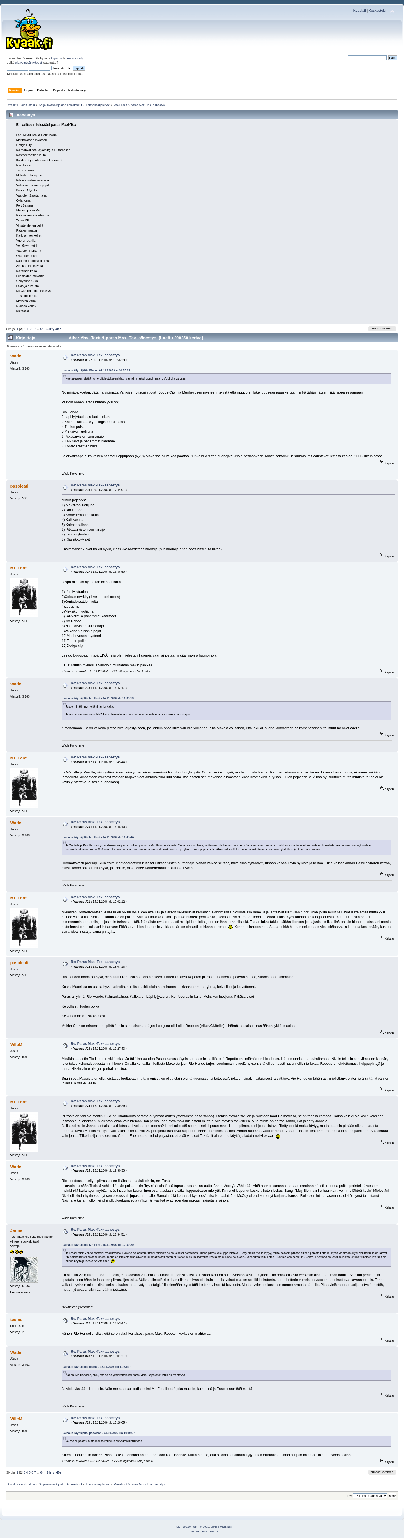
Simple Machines (221, 1526)
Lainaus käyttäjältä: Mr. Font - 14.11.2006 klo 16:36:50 (98, 698)
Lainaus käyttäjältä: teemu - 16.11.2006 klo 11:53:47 (97, 1366)
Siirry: (349, 1495)
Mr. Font (18, 567)
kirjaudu (56, 58)
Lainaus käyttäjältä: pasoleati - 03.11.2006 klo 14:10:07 (99, 1433)
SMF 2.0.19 (183, 1526)
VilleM (16, 1044)
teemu (16, 1319)
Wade (15, 356)
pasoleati (19, 486)
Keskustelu (377, 11)
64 (41, 329)
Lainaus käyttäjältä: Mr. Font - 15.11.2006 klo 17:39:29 (98, 1244)
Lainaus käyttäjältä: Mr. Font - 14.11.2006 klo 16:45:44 (98, 837)
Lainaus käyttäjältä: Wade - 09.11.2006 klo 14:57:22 (96, 370)
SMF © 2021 (201, 1526)
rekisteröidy (75, 58)
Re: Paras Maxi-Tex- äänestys (95, 355)
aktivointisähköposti (28, 62)
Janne (16, 1230)
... (38, 329)
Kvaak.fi (360, 11)
